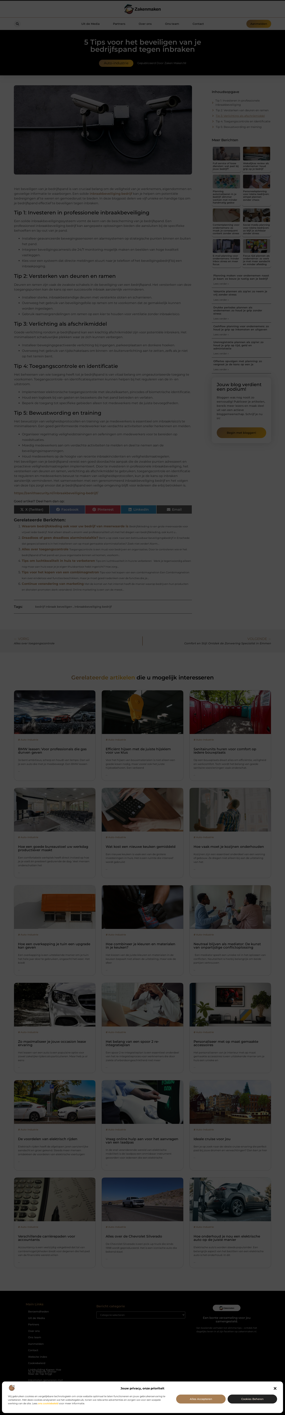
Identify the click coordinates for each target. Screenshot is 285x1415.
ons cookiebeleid (48, 1403)
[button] (275, 1388)
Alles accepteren (201, 1399)
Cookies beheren (252, 1399)
